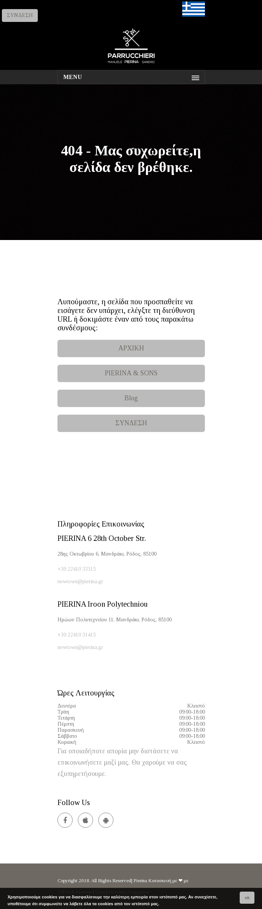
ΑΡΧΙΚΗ (131, 348)
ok (247, 897)
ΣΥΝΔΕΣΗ (20, 15)
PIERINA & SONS (131, 373)
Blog (131, 398)
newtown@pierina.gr (80, 581)
